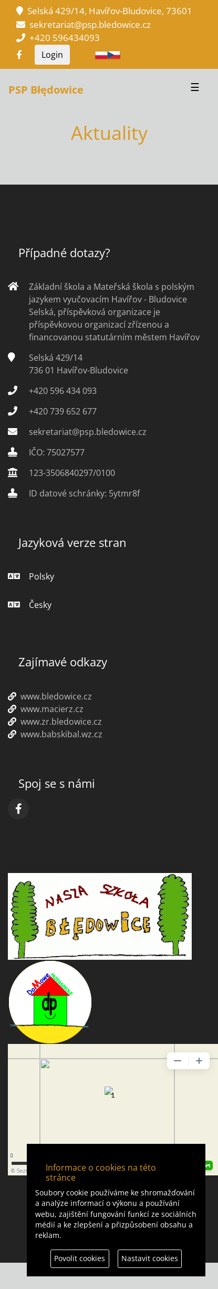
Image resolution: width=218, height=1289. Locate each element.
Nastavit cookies (149, 1258)
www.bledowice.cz (50, 696)
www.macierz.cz (46, 709)
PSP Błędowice (46, 90)
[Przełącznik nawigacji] (195, 89)
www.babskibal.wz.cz (55, 734)
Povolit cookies (79, 1258)
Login (52, 54)
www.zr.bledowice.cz (55, 721)
